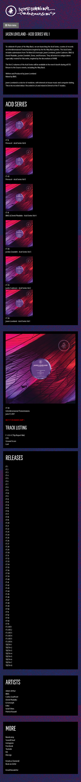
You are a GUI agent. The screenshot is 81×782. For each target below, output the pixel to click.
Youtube (9, 749)
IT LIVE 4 (9, 635)
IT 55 (7, 624)
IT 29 (7, 549)
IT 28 (7, 546)
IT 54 (7, 621)
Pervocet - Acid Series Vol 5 (16, 179)
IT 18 (7, 517)
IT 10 (7, 493)
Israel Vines (10, 708)
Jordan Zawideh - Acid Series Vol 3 (18, 252)
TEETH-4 (9, 653)
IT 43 (7, 176)
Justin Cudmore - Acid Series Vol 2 (18, 288)
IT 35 (7, 567)
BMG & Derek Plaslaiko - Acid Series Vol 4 (21, 215)
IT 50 (7, 609)
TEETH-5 (9, 656)
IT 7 (7, 484)
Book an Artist (11, 764)
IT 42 (7, 585)
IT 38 (8, 318)
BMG (7, 694)
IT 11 (7, 496)
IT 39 (7, 285)
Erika (7, 705)
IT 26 (7, 540)
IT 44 (7, 591)
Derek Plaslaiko (11, 700)
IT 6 (7, 481)
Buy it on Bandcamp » (15, 420)
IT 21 (7, 526)
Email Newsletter (12, 770)
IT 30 (8, 552)
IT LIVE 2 (9, 630)
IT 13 (7, 502)
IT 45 (7, 594)
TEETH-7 (9, 662)
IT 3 (7, 472)
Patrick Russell (11, 711)
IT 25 (7, 538)
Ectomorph (10, 702)
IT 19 (7, 520)
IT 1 (7, 466)
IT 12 (7, 499)
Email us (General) (12, 761)
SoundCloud (10, 740)
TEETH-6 (9, 659)
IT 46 (7, 597)
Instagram (10, 743)
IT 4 (7, 475)
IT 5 (7, 478)
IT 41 (7, 212)
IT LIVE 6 (9, 641)
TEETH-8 (9, 665)
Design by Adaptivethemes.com (70, 779)
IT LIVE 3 (9, 632)
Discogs (9, 755)
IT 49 (7, 606)
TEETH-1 (9, 644)
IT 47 (7, 600)
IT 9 (7, 490)
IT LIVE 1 (9, 627)
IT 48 (8, 603)
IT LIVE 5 (9, 638)
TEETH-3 (9, 650)
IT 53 (7, 618)
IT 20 (7, 523)
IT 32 (7, 558)
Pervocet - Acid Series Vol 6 (16, 143)
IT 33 (7, 561)
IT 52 (7, 615)
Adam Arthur (11, 691)
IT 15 (7, 508)
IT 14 (7, 505)
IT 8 (7, 487)
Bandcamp (10, 737)
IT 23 (7, 532)
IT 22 (7, 529)
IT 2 (7, 469)
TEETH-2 (9, 647)
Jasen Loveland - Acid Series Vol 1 (18, 321)
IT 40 (8, 249)
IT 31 (7, 555)
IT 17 (7, 514)
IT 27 (7, 543)
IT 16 (7, 511)
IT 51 (7, 140)
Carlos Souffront (12, 697)
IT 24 (7, 535)
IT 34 (7, 564)
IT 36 (7, 570)
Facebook (9, 746)
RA (7, 752)
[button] (11, 25)
